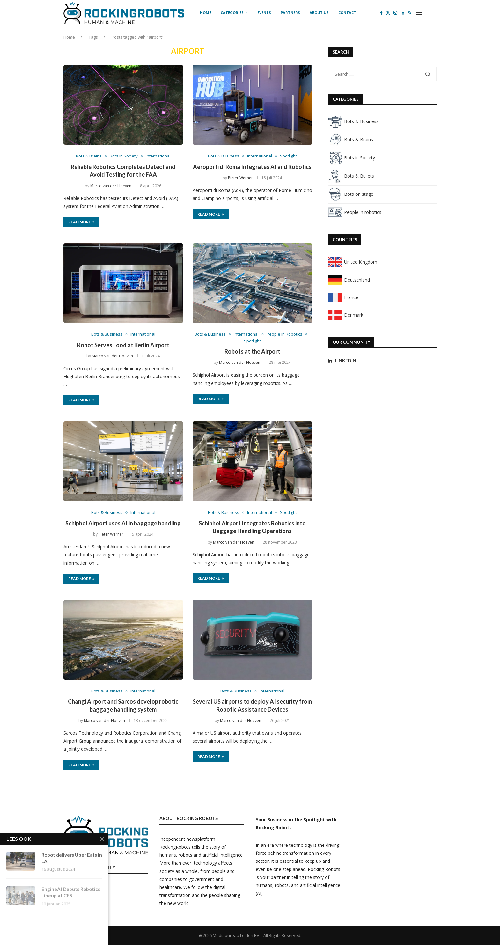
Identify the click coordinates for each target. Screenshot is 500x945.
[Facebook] (381, 13)
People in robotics (354, 212)
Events (264, 12)
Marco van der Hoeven (110, 185)
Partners (290, 12)
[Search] (433, 13)
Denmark (345, 315)
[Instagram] (395, 13)
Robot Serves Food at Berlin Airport (123, 344)
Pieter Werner (240, 177)
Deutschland (349, 280)
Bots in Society (351, 158)
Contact (347, 12)
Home (205, 12)
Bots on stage (350, 194)
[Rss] (409, 13)
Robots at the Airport (252, 351)
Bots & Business (353, 121)
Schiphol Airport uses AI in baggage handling (123, 523)
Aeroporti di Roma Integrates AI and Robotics (252, 166)
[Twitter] (388, 13)
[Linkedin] (402, 13)
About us (319, 12)
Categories (232, 12)
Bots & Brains (350, 139)
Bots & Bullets (351, 176)
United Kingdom (352, 262)
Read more (81, 221)
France (343, 297)
